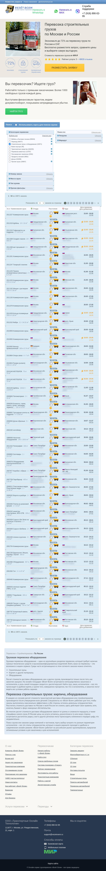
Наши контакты (11, 782)
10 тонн (73, 766)
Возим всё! (9, 758)
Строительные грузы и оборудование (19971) (26, 144)
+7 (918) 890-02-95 (91, 14)
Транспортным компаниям (48, 777)
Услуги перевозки (16, 806)
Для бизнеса (10, 798)
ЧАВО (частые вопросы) (15, 778)
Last (98, 203)
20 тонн (73, 762)
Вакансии (9, 790)
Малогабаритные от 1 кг (79, 755)
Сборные (73, 758)
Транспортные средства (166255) (22, 149)
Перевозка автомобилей (80, 786)
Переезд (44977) (16, 141)
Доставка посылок (77, 770)
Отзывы (8, 794)
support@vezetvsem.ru (53, 834)
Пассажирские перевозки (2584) (22, 154)
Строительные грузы (78, 778)
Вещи (72, 774)
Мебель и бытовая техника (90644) (23, 139)
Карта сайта (53, 863)
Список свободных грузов (48, 761)
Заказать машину (77, 751)
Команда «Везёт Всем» (14, 751)
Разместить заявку (64, 67)
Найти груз (16, 111)
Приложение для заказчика (16, 774)
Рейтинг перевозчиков (46, 769)
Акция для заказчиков (14, 762)
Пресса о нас (10, 755)
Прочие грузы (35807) (18, 161)
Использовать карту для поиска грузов (38, 125)
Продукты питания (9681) (19, 156)
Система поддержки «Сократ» (50, 765)
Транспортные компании (15, 766)
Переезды (45, 806)
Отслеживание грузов (14, 770)
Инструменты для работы (48, 773)
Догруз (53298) (16, 159)
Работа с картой (44, 781)
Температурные (76, 790)
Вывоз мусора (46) (17, 146)
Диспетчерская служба (47, 785)
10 (92, 203)
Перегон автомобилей (79, 782)
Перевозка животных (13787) (21, 151)
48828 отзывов (85, 59)
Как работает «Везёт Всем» (16, 786)
